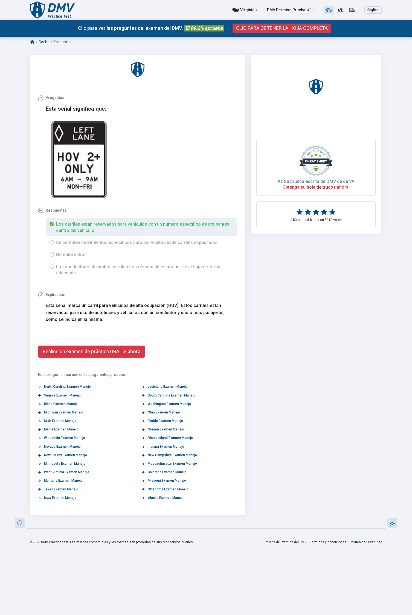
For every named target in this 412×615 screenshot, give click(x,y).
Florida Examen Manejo (162, 421)
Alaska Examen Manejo (163, 498)
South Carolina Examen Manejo (168, 395)
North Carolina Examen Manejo (64, 387)
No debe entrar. (71, 254)
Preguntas (51, 97)
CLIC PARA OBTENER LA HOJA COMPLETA (282, 28)
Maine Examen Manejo (58, 429)
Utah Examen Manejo (57, 421)
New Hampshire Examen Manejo (169, 455)
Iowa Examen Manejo (57, 498)
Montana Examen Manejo (60, 480)
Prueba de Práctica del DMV (286, 542)
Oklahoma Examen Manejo (165, 489)
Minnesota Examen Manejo (61, 463)
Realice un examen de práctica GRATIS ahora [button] (91, 351)
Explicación (52, 295)
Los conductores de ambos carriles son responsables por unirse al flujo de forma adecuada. (139, 269)
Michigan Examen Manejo (60, 412)
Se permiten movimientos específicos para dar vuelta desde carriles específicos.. (138, 242)
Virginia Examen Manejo (59, 395)
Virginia (247, 10)
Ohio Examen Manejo (161, 412)
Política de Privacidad (366, 542)
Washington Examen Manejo (166, 404)
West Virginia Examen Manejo (63, 472)
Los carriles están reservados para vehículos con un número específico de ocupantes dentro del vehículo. (142, 227)
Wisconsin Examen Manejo (61, 438)
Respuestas (52, 210)
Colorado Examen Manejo (164, 472)
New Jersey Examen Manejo (62, 455)
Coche (44, 42)
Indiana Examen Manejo (163, 447)
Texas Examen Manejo (58, 489)
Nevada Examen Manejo (59, 447)
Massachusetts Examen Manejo (169, 463)
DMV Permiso (279, 10)
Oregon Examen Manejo (163, 429)
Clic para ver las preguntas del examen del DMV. (151, 28)
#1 (309, 10)
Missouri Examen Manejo (164, 480)
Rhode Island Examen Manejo (167, 438)
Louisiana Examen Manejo (165, 387)
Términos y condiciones (328, 542)
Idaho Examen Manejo (58, 404)
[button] (20, 523)
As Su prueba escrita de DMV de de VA (316, 345)
